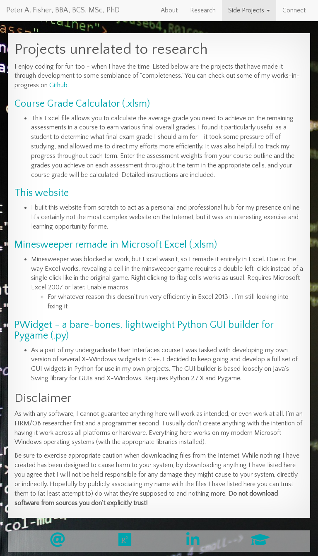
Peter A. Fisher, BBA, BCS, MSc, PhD (63, 10)
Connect (294, 10)
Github (58, 85)
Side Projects (249, 10)
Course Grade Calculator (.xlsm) (82, 103)
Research (203, 10)
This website (41, 193)
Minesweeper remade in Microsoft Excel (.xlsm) (115, 244)
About (169, 10)
